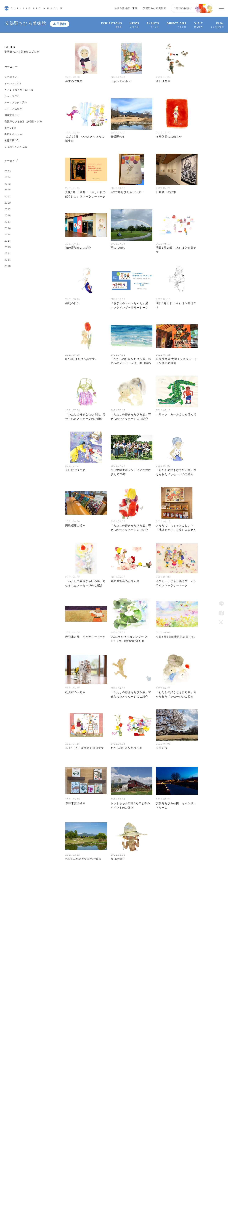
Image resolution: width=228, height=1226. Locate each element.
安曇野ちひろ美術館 (154, 8)
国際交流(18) (13, 130)
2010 (8, 322)
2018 (8, 259)
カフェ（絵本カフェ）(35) (22, 99)
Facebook (221, 613)
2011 (8, 314)
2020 (8, 243)
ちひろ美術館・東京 (126, 8)
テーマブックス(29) (18, 115)
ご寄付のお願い (183, 8)
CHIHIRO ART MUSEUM (33, 8)
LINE (221, 604)
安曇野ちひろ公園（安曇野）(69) (24, 140)
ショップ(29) (13, 107)
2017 (8, 267)
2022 (8, 228)
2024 (8, 212)
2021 (8, 235)
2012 (8, 306)
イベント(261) (14, 91)
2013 (8, 298)
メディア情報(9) (15, 122)
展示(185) (11, 150)
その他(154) (12, 83)
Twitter (221, 622)
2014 (8, 290)
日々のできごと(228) (19, 173)
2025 (8, 204)
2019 (8, 251)
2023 (8, 220)
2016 (8, 275)
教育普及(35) (13, 166)
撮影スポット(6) (15, 158)
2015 (8, 282)
